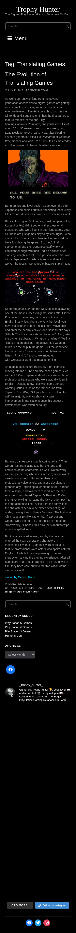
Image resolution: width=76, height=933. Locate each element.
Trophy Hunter (38, 9)
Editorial (28, 588)
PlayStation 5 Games (18, 623)
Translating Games (26, 592)
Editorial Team (38, 90)
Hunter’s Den (13, 635)
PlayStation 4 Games (18, 627)
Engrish (50, 588)
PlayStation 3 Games (18, 631)
